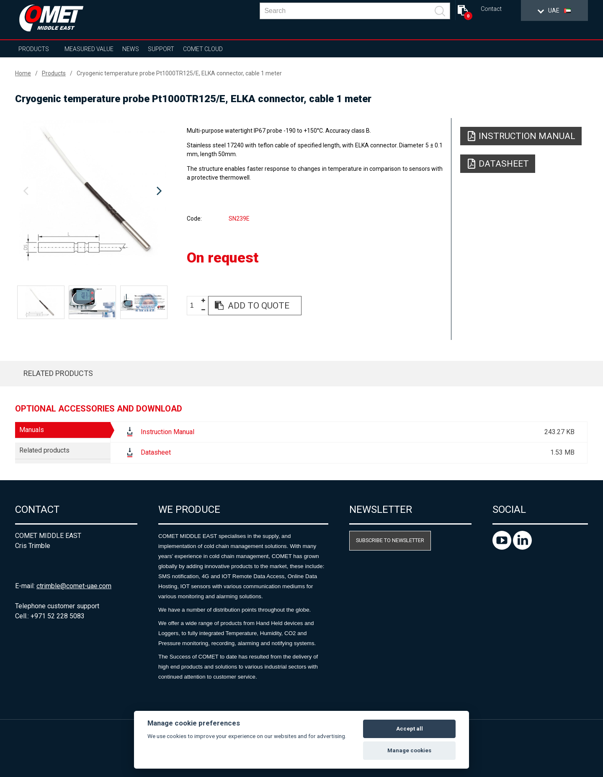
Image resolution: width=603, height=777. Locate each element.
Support (161, 49)
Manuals (31, 430)
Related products (58, 373)
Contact (491, 9)
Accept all (409, 729)
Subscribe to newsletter (390, 540)
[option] (92, 191)
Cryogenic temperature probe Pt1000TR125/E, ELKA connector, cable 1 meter (179, 73)
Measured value (88, 49)
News (130, 49)
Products (33, 49)
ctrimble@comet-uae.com (73, 586)
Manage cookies (409, 750)
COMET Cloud (203, 49)
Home (23, 73)
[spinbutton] (195, 306)
